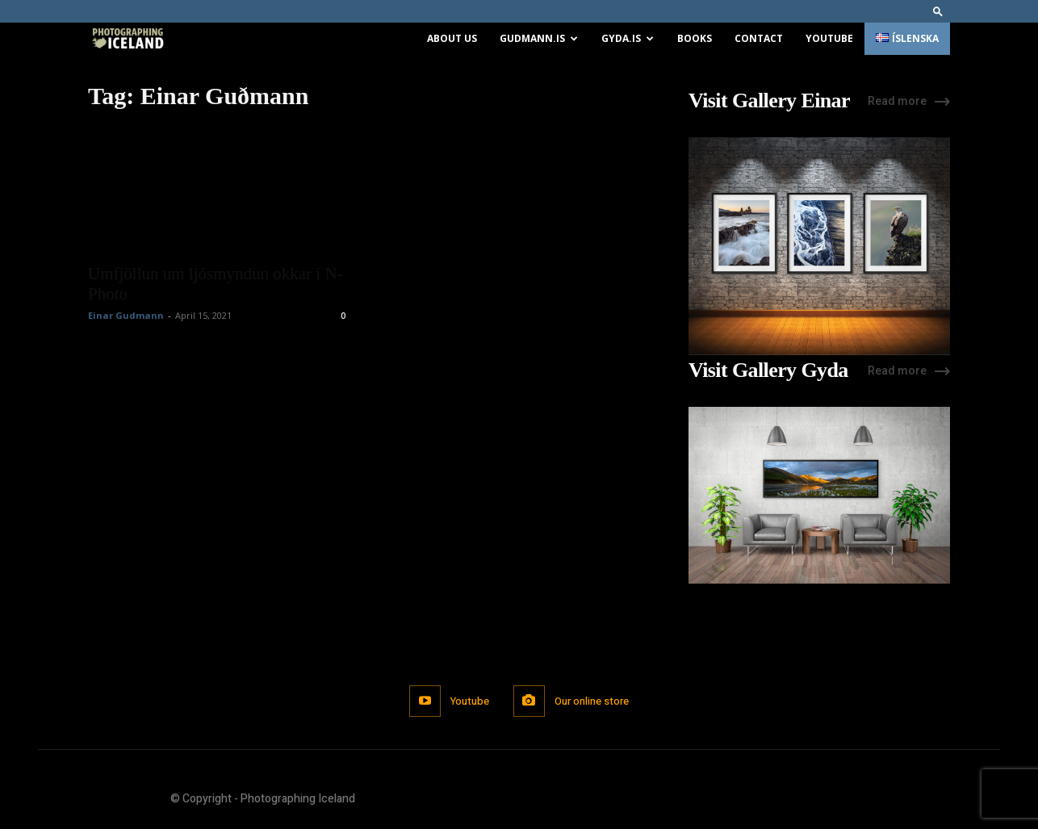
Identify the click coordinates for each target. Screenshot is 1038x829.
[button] (938, 11)
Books (694, 38)
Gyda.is (627, 38)
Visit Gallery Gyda (768, 370)
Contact (759, 38)
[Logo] (127, 39)
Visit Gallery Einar (769, 100)
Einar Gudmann (126, 315)
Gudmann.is (539, 38)
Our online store (592, 701)
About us (452, 38)
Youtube (829, 38)
